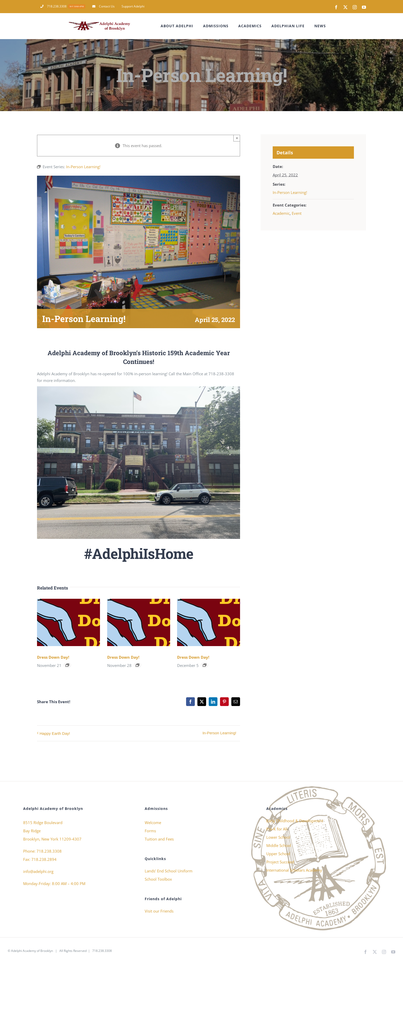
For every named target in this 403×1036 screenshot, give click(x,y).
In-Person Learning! (219, 733)
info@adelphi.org (38, 871)
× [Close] (237, 138)
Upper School (278, 853)
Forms (150, 830)
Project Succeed (280, 861)
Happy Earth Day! (55, 733)
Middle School (278, 845)
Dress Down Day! (53, 657)
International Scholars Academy (294, 870)
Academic (281, 213)
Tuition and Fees (159, 839)
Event (296, 213)
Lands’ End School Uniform (169, 870)
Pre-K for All (276, 829)
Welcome (153, 822)
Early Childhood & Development (294, 820)
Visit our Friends (159, 911)
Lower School (278, 837)
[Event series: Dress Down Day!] (67, 665)
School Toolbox (158, 879)
